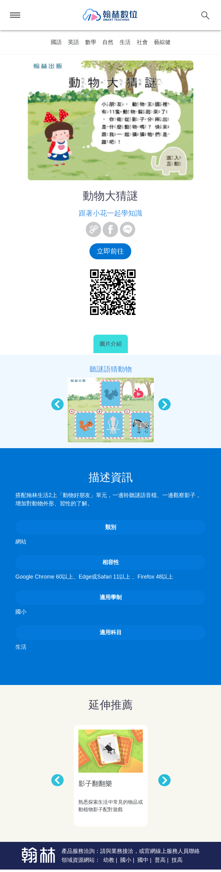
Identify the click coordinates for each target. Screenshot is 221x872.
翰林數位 (110, 15)
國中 (142, 860)
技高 (177, 860)
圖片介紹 (111, 344)
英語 (73, 42)
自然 (107, 42)
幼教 (108, 860)
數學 (90, 42)
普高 (160, 860)
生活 (125, 42)
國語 (56, 42)
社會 (142, 42)
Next (161, 401)
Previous (54, 401)
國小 (125, 860)
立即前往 (110, 251)
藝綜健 (162, 42)
